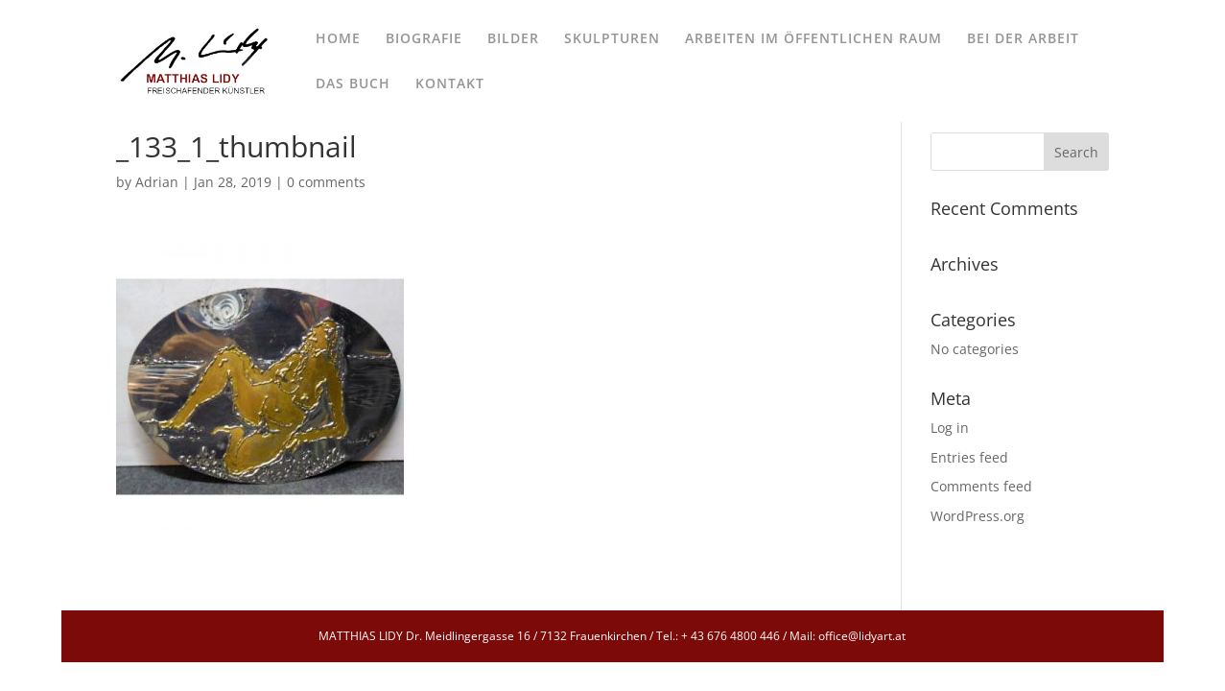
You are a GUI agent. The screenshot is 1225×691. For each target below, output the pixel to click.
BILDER (513, 39)
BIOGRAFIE (424, 39)
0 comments (326, 182)
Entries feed (969, 457)
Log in (950, 427)
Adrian (156, 182)
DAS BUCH (353, 84)
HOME (338, 39)
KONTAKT (449, 84)
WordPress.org (978, 516)
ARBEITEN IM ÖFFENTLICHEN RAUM (813, 39)
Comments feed (981, 486)
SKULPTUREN (612, 39)
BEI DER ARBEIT (1023, 39)
